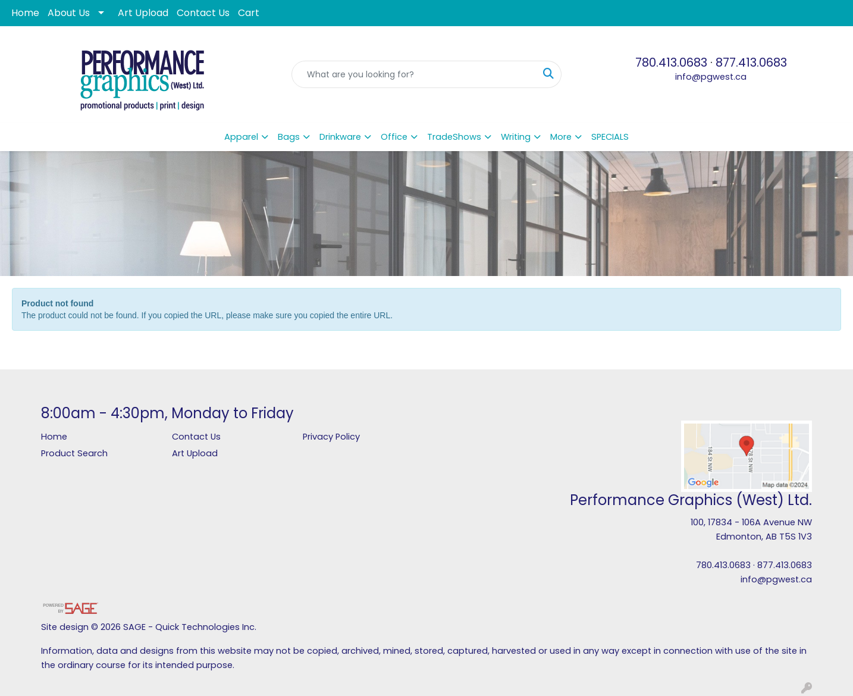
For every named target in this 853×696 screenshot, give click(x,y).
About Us (69, 13)
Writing (516, 137)
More (561, 137)
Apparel (241, 137)
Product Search (74, 453)
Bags (289, 137)
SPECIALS (610, 137)
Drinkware (340, 137)
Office (394, 137)
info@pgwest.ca (711, 77)
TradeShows (454, 137)
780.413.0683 (671, 62)
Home (25, 13)
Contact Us (203, 13)
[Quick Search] (414, 74)
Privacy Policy (331, 437)
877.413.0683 (751, 62)
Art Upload (143, 13)
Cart (248, 13)
